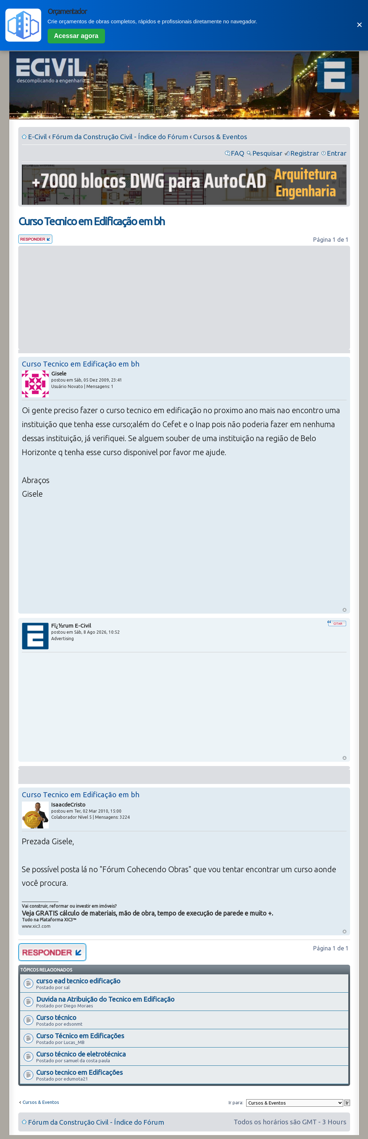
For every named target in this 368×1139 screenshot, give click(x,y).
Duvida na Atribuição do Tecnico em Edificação (105, 999)
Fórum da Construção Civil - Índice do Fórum (120, 137)
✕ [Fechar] (359, 24)
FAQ (237, 153)
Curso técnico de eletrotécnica (81, 1054)
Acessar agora (76, 35)
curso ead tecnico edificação (78, 980)
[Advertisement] (184, 297)
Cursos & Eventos (220, 137)
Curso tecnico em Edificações (79, 1072)
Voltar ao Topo (345, 610)
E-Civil (37, 137)
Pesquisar (267, 153)
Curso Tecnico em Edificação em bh (91, 221)
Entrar (337, 153)
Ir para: (236, 1102)
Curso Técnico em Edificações (80, 1035)
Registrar (304, 153)
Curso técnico (56, 1017)
